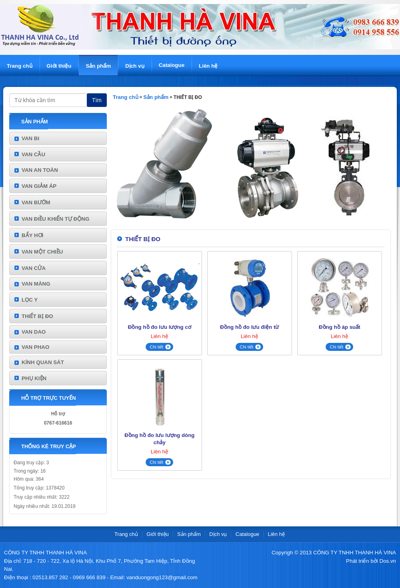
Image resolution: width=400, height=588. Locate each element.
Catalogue (171, 65)
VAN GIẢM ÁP (39, 186)
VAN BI (30, 138)
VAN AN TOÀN (40, 170)
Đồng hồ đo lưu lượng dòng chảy (159, 438)
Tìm (97, 100)
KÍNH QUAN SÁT (43, 362)
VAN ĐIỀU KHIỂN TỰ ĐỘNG (55, 219)
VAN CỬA (34, 268)
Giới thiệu (59, 66)
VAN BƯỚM (36, 202)
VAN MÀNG (36, 284)
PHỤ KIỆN (34, 378)
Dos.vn (388, 561)
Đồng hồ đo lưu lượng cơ (159, 327)
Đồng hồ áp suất (339, 327)
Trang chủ (19, 66)
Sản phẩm (98, 66)
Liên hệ (208, 66)
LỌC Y (30, 300)
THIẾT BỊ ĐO (37, 316)
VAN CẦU (33, 154)
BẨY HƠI (32, 235)
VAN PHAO (35, 347)
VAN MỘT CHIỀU (42, 252)
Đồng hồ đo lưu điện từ (249, 327)
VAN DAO (34, 332)
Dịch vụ (134, 66)
